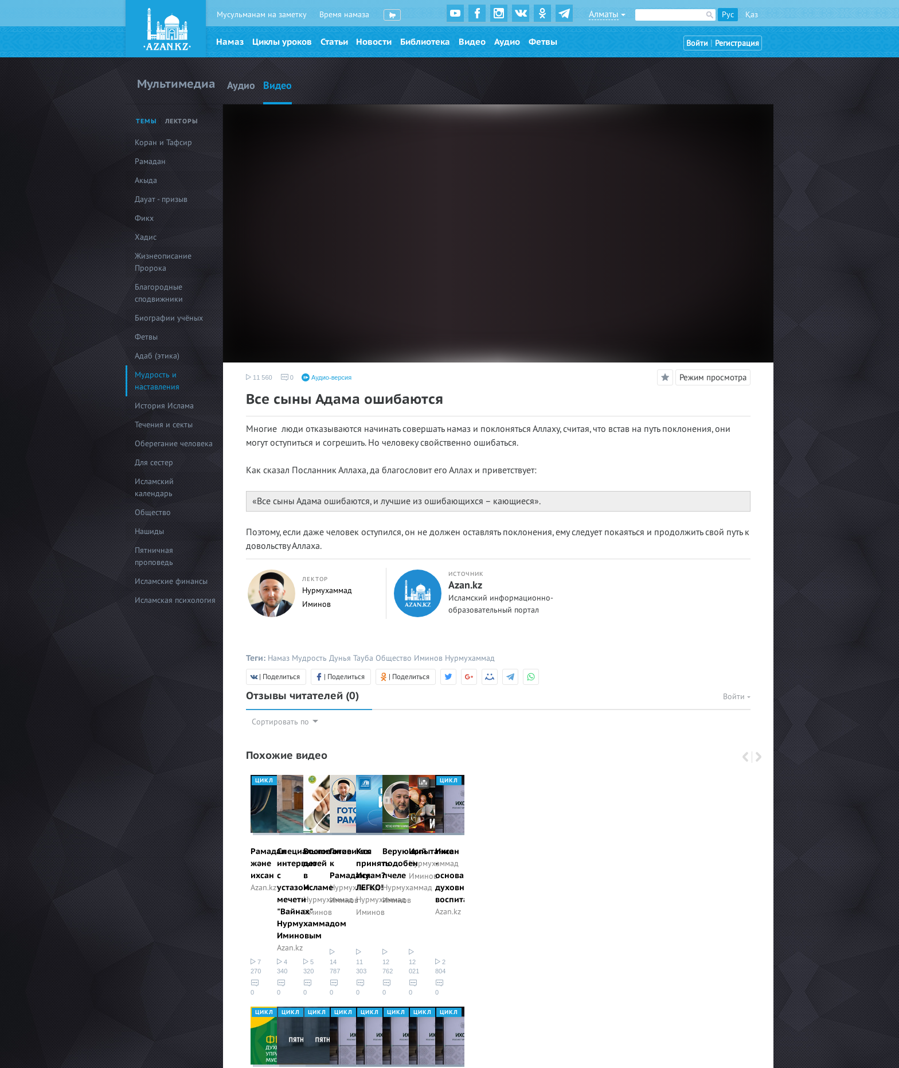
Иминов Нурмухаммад (454, 658)
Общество (394, 658)
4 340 (388, 926)
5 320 (514, 926)
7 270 (262, 926)
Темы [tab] (146, 121)
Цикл (264, 780)
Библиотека (425, 42)
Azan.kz (465, 585)
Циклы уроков (282, 42)
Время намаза (344, 15)
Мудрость (309, 658)
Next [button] (755, 757)
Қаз (751, 15)
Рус (728, 15)
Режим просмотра (712, 377)
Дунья (340, 658)
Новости (374, 42)
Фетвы (543, 42)
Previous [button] (746, 757)
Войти (697, 43)
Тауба (363, 658)
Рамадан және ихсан (293, 851)
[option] (300, 854)
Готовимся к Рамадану (674, 851)
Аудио (507, 42)
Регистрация (737, 43)
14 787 (642, 926)
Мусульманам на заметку (262, 15)
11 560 (259, 377)
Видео (472, 42)
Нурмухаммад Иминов (543, 875)
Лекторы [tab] (181, 121)
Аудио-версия (326, 377)
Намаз (230, 42)
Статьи (334, 42)
